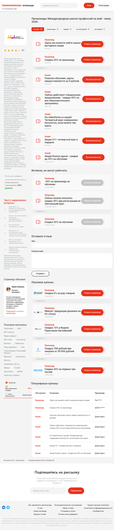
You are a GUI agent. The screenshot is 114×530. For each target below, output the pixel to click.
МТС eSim (8, 340)
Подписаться (76, 491)
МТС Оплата (9, 332)
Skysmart (7, 357)
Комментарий (37, 251)
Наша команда (40, 511)
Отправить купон (68, 511)
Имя (33, 241)
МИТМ (19, 372)
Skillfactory (19, 344)
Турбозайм (8, 329)
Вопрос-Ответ (40, 514)
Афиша (7, 368)
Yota (22, 347)
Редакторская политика (98, 505)
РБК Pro (7, 360)
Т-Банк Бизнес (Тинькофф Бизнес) (15, 352)
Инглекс (7, 344)
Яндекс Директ (10, 336)
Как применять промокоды (40, 505)
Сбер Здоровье (10, 347)
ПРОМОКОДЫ (18, 5)
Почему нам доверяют (68, 514)
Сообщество (98, 511)
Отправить (40, 274)
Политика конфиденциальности (98, 508)
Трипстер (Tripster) (12, 375)
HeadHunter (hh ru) (11, 364)
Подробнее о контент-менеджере (15, 312)
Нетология (20, 340)
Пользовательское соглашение (68, 505)
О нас (40, 508)
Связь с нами (68, 508)
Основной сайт (9, 9)
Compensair (20, 357)
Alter (19, 329)
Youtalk (17, 368)
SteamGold (8, 372)
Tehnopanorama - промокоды (13, 460)
